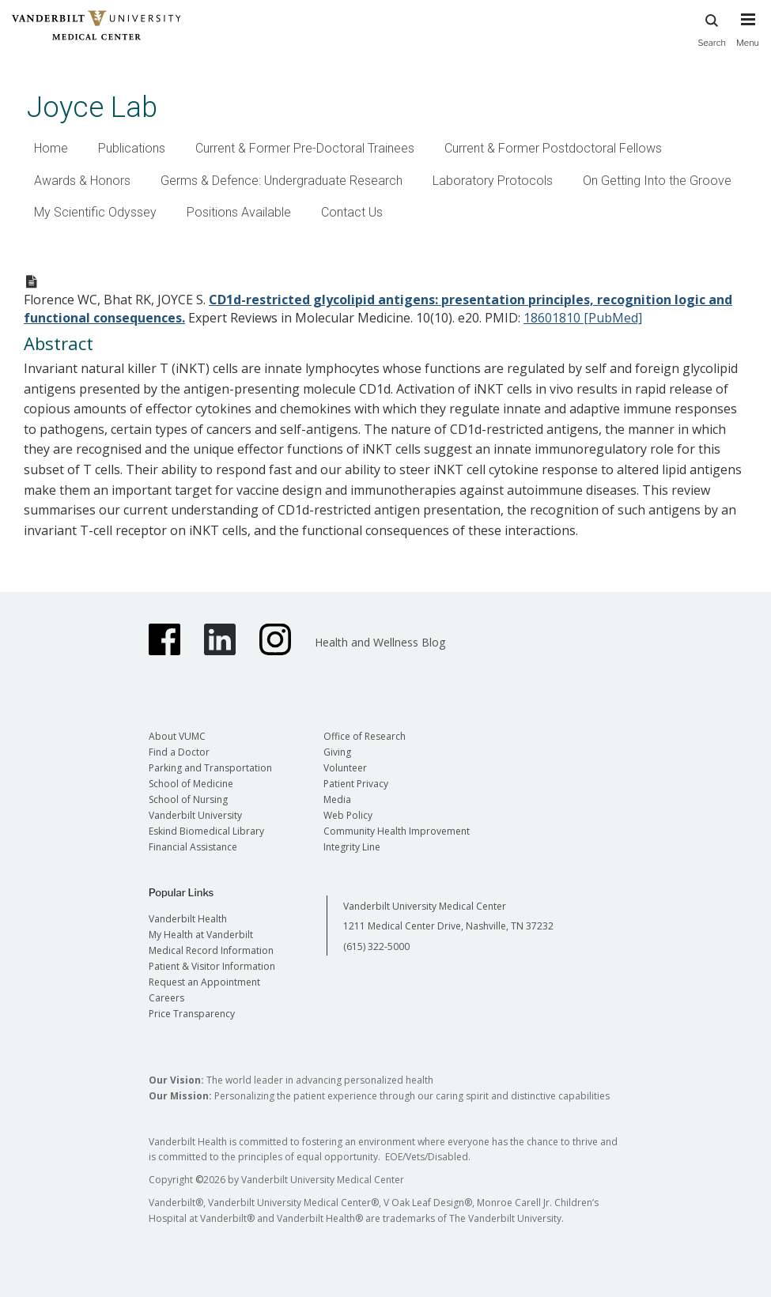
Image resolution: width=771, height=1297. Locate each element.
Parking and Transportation (210, 768)
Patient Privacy (355, 783)
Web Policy (347, 815)
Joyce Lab (92, 107)
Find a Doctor (179, 752)
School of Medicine (191, 783)
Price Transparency (192, 1013)
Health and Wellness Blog (380, 642)
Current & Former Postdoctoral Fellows (553, 148)
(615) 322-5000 (376, 946)
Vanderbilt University (195, 815)
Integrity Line (351, 847)
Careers (166, 998)
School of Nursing (188, 799)
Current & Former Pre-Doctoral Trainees (304, 148)
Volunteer (345, 768)
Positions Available (239, 212)
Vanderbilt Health (188, 919)
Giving (337, 752)
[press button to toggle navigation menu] (747, 37)
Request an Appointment (204, 982)
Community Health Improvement (396, 831)
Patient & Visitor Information (212, 966)
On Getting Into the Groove (657, 180)
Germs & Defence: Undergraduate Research (282, 180)
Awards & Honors (82, 180)
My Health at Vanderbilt (201, 934)
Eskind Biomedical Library (206, 831)
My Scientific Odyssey (95, 212)
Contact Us (352, 212)
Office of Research (364, 736)
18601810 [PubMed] (582, 317)
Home (51, 148)
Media (337, 799)
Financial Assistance (193, 847)
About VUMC (177, 736)
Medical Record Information (211, 950)
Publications (131, 148)
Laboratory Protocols (493, 180)
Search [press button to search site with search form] (711, 28)
